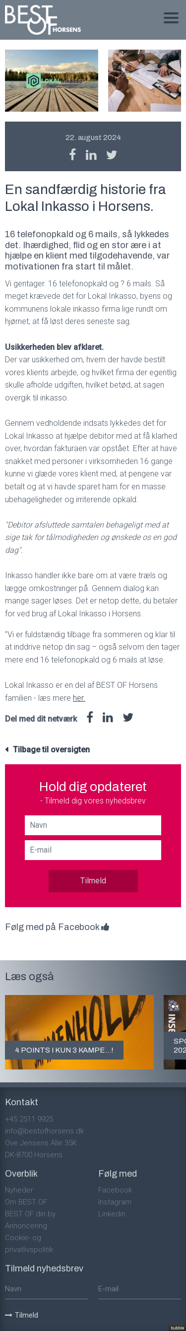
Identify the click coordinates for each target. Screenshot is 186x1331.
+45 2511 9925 (29, 1119)
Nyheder (19, 1190)
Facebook (115, 1190)
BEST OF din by (30, 1213)
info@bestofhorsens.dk (44, 1131)
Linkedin (111, 1213)
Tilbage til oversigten (51, 749)
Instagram (114, 1202)
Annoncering (26, 1225)
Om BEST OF (26, 1202)
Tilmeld (93, 880)
